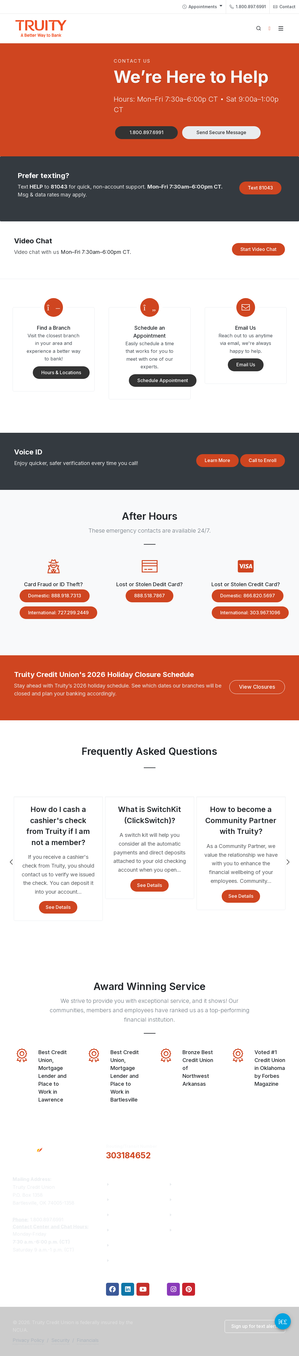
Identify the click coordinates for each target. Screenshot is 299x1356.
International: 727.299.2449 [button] (54, 613)
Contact (284, 7)
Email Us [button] (241, 365)
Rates (181, 1215)
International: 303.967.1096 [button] (246, 613)
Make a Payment (194, 1199)
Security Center (192, 1230)
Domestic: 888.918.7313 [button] (50, 596)
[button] (146, 132)
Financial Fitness (194, 1184)
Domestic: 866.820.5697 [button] (243, 596)
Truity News (126, 1199)
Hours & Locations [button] (57, 373)
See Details (58, 907)
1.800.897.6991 (248, 7)
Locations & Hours (259, 1151)
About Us (122, 1184)
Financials (124, 1260)
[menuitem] (202, 6)
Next (287, 862)
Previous (11, 862)
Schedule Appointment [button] (158, 381)
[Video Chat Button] (283, 1321)
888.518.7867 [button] (145, 596)
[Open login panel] (270, 28)
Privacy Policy (28, 1340)
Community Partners (136, 1230)
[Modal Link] (53, 307)
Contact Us (125, 1245)
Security (60, 1340)
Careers (121, 1215)
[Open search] (258, 28)
